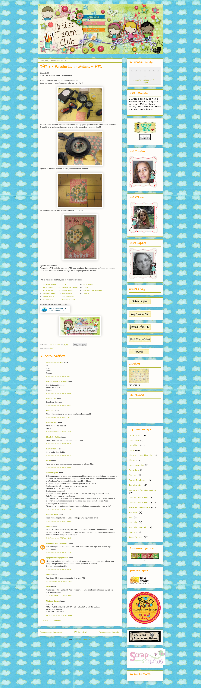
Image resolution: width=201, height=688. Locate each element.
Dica (131, 450)
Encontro (134, 470)
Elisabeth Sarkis (49, 293)
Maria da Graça (52, 601)
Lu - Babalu (88, 284)
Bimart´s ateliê (52, 514)
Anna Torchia (48, 290)
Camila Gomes (52, 449)
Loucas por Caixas (139, 498)
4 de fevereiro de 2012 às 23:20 (58, 456)
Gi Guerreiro (48, 300)
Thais (85, 287)
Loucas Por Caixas (139, 503)
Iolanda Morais (68, 297)
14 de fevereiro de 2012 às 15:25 (59, 581)
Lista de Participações (142, 490)
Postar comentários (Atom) (83, 639)
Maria (48, 461)
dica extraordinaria (140, 455)
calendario (135, 436)
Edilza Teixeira (68, 290)
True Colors (135, 537)
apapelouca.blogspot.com (57, 543)
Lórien (64, 284)
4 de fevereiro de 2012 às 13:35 (58, 417)
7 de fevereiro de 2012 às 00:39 (58, 569)
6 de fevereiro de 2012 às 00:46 (58, 521)
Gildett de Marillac (50, 284)
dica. (132, 460)
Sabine (86, 293)
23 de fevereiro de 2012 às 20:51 (59, 596)
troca (132, 532)
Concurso (134, 440)
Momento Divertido (139, 508)
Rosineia (50, 410)
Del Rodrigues (52, 473)
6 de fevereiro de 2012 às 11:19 (58, 552)
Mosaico (133, 512)
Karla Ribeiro (51, 422)
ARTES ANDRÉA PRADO (56, 382)
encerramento (136, 465)
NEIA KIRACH (48, 297)
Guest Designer (137, 480)
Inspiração (135, 485)
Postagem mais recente (51, 632)
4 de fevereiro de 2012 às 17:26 (58, 432)
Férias (132, 475)
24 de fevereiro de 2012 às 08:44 (59, 615)
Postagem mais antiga (109, 632)
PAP (52, 348)
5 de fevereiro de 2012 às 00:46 (58, 467)
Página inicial (80, 632)
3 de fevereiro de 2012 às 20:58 (58, 393)
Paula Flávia (48, 287)
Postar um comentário (52, 620)
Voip (145, 560)
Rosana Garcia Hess (70, 287)
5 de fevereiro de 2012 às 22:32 (58, 509)
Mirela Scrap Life (68, 300)
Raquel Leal (51, 399)
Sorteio (133, 522)
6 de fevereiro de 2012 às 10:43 (58, 538)
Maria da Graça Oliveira (92, 290)
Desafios (134, 445)
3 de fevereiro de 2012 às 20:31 (58, 376)
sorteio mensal (137, 527)
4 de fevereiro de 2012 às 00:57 (58, 405)
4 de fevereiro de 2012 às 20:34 (58, 444)
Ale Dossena (67, 293)
